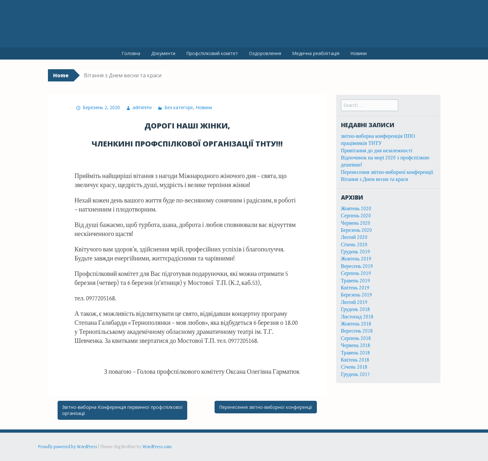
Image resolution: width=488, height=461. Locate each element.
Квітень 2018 (355, 360)
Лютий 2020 (354, 237)
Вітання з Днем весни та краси (374, 179)
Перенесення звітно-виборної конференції (265, 407)
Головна (131, 53)
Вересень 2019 (357, 266)
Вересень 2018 (357, 331)
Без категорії (178, 107)
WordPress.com (157, 446)
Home (61, 75)
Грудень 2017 (355, 375)
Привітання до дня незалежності (376, 151)
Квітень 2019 (355, 288)
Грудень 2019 (355, 252)
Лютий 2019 (354, 302)
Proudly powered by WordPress (67, 446)
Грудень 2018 (355, 309)
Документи (163, 53)
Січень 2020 (354, 245)
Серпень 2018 (356, 338)
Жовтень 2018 (356, 324)
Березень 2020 (356, 230)
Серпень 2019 (356, 273)
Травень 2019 (355, 281)
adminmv (142, 107)
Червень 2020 (356, 223)
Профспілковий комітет (212, 53)
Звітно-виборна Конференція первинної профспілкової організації (122, 410)
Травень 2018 (355, 353)
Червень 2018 (356, 346)
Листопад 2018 (357, 317)
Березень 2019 (356, 295)
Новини (358, 53)
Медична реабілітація (315, 53)
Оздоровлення (265, 53)
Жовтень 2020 (356, 209)
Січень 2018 (354, 367)
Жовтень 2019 (356, 259)
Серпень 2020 (356, 216)
